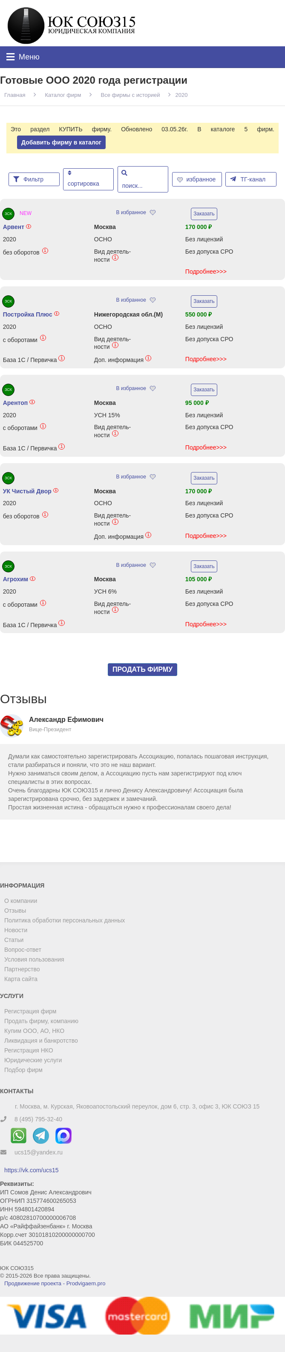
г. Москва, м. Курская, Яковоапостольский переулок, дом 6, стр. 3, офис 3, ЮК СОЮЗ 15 (137, 1106)
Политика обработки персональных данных (64, 920)
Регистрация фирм (30, 1011)
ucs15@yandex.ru (38, 1152)
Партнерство (22, 969)
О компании (20, 900)
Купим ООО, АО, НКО (34, 1030)
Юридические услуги (33, 1060)
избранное (197, 179)
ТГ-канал (247, 179)
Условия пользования (34, 959)
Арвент (17, 226)
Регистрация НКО (28, 1050)
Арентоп (19, 402)
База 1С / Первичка (34, 360)
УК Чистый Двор (31, 491)
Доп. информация (122, 360)
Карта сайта (20, 979)
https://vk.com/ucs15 (31, 1170)
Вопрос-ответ (22, 949)
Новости (15, 930)
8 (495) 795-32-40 (38, 1119)
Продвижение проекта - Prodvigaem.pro (54, 1283)
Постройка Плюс (31, 314)
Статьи (13, 939)
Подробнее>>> (206, 271)
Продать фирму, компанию (41, 1021)
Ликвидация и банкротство (41, 1040)
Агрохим (19, 579)
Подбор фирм (23, 1069)
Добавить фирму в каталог (61, 142)
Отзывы (15, 910)
